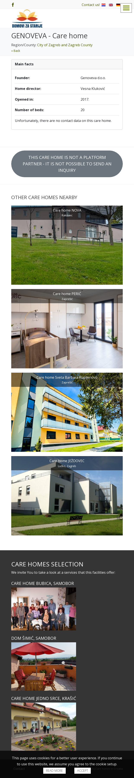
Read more (54, 771)
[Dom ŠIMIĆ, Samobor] (67, 666)
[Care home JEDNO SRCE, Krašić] (67, 727)
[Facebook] (13, 4)
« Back (15, 51)
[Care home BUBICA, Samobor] (67, 608)
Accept (82, 771)
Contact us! (91, 4)
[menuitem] (103, 4)
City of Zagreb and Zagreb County (65, 45)
